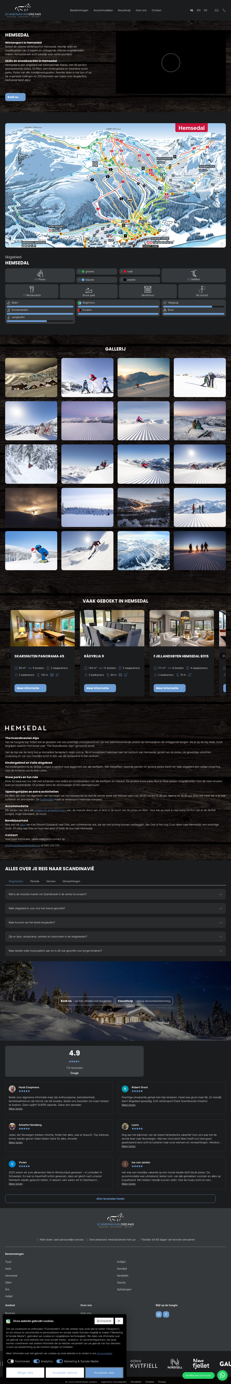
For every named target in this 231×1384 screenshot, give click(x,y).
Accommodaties (103, 10)
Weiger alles (25, 1372)
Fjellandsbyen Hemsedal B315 (181, 656)
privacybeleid (104, 1353)
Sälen (8, 1282)
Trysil (8, 1261)
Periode (34, 881)
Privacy (162, 1381)
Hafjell (8, 1296)
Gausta (121, 1282)
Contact (156, 10)
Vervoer (51, 881)
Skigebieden (16, 881)
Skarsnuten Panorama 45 (39, 656)
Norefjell (122, 1268)
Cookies (150, 1381)
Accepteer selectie (65, 1372)
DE (205, 10)
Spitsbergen (124, 1289)
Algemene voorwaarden (113, 1381)
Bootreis (10, 1313)
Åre (7, 1289)
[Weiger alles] (119, 1321)
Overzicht (104, 1321)
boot (22, 824)
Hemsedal (11, 1275)
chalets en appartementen (50, 810)
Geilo (8, 1268)
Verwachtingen (71, 881)
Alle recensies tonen (110, 1199)
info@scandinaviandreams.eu (22, 845)
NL (192, 10)
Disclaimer (136, 1381)
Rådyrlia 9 (94, 656)
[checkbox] (18, 1361)
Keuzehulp (124, 10)
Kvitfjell (121, 1261)
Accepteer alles (104, 1372)
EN (198, 10)
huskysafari (47, 799)
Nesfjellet (122, 1275)
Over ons (141, 10)
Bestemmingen (79, 10)
